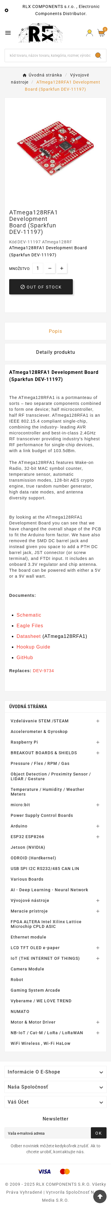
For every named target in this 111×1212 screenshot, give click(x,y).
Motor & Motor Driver (33, 1022)
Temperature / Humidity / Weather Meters (47, 791)
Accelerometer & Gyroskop (39, 731)
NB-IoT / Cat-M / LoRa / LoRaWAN (47, 1032)
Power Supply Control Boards (42, 815)
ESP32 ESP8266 (27, 836)
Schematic (29, 615)
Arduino (19, 826)
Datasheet (29, 636)
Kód (13, 242)
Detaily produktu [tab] (55, 352)
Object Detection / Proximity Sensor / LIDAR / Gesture (51, 776)
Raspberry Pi (24, 742)
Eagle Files (30, 625)
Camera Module (27, 969)
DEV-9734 (43, 670)
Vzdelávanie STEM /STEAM (40, 721)
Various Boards (27, 879)
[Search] (98, 55)
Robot (17, 979)
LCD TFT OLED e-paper (35, 947)
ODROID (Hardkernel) (33, 858)
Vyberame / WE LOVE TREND (41, 1000)
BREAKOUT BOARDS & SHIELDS (44, 752)
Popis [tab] (55, 331)
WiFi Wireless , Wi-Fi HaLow (40, 1043)
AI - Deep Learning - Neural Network (49, 889)
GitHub (25, 657)
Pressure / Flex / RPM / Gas (40, 763)
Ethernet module (28, 937)
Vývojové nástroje (30, 900)
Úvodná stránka (28, 706)
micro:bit (20, 804)
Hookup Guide (33, 646)
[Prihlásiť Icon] (89, 33)
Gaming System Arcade (35, 990)
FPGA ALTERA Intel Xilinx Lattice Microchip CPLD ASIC (46, 924)
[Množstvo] (37, 268)
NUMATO (20, 1011)
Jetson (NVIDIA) (28, 847)
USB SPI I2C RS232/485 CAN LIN (45, 868)
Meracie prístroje (29, 911)
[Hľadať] (48, 55)
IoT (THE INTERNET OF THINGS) (45, 958)
